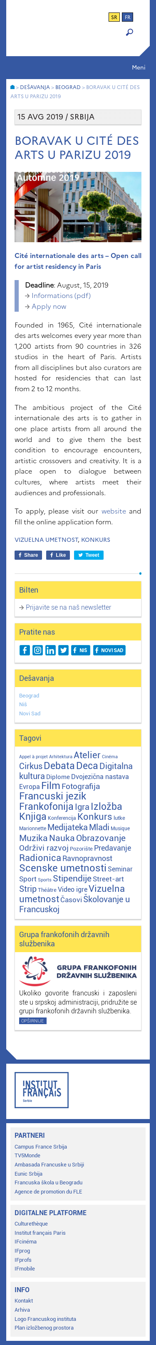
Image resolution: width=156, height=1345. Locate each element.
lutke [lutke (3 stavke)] (119, 818)
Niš (23, 704)
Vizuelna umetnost (46, 540)
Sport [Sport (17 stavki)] (28, 879)
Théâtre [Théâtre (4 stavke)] (47, 890)
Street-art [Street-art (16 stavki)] (108, 879)
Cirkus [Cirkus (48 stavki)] (30, 766)
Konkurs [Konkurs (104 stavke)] (94, 816)
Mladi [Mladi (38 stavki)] (99, 827)
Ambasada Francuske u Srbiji (49, 1164)
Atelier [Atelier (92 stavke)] (87, 754)
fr (128, 17)
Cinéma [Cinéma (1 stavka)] (110, 756)
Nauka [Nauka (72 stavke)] (62, 838)
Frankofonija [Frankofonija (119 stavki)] (46, 806)
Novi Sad (29, 713)
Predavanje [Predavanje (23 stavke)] (112, 848)
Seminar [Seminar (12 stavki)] (120, 869)
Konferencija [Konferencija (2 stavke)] (62, 818)
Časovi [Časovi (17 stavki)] (71, 900)
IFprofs (23, 1260)
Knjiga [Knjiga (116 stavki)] (33, 816)
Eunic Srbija (28, 1174)
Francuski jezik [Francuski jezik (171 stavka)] (52, 796)
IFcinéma (26, 1241)
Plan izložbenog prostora (44, 1328)
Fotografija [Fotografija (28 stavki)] (81, 786)
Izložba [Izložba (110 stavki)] (106, 806)
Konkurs (95, 540)
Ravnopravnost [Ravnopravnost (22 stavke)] (87, 858)
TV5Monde (27, 1155)
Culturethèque (31, 1224)
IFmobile (25, 1269)
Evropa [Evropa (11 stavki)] (29, 787)
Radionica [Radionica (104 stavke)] (40, 857)
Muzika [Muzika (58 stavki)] (33, 838)
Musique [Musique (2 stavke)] (120, 828)
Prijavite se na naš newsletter (68, 607)
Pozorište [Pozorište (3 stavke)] (81, 849)
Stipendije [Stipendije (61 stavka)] (72, 878)
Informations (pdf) (61, 295)
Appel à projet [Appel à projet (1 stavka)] (33, 756)
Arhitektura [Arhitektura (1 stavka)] (60, 756)
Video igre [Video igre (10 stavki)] (72, 889)
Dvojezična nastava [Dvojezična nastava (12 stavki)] (100, 777)
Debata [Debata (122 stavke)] (59, 766)
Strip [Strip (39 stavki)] (28, 889)
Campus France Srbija (41, 1147)
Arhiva (22, 1310)
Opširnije (32, 1021)
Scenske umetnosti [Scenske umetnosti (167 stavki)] (62, 868)
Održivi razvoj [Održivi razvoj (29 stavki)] (44, 848)
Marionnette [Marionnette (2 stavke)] (32, 828)
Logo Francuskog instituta (45, 1319)
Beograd (29, 695)
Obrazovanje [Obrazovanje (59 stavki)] (101, 838)
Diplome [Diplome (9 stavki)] (58, 777)
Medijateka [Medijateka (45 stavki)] (67, 827)
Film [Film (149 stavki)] (50, 786)
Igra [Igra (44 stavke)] (82, 807)
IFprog (22, 1251)
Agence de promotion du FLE (48, 1192)
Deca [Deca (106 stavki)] (87, 766)
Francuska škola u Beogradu (48, 1182)
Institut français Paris (40, 1233)
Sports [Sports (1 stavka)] (45, 880)
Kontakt (24, 1301)
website (114, 511)
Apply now (49, 306)
